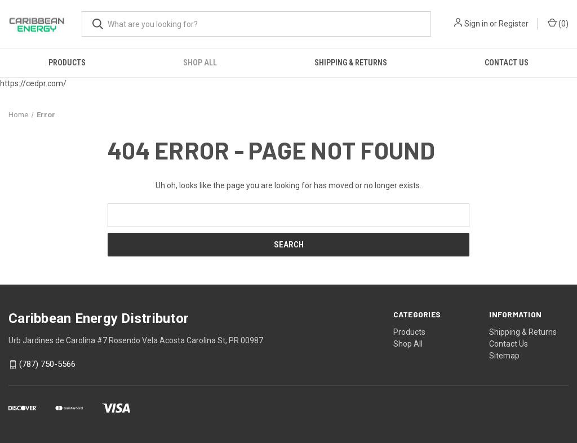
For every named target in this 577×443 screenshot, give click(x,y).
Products (67, 62)
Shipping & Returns (350, 62)
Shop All (200, 62)
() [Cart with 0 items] (558, 23)
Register (514, 23)
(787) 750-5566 (47, 365)
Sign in (476, 23)
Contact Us (507, 62)
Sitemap (504, 355)
